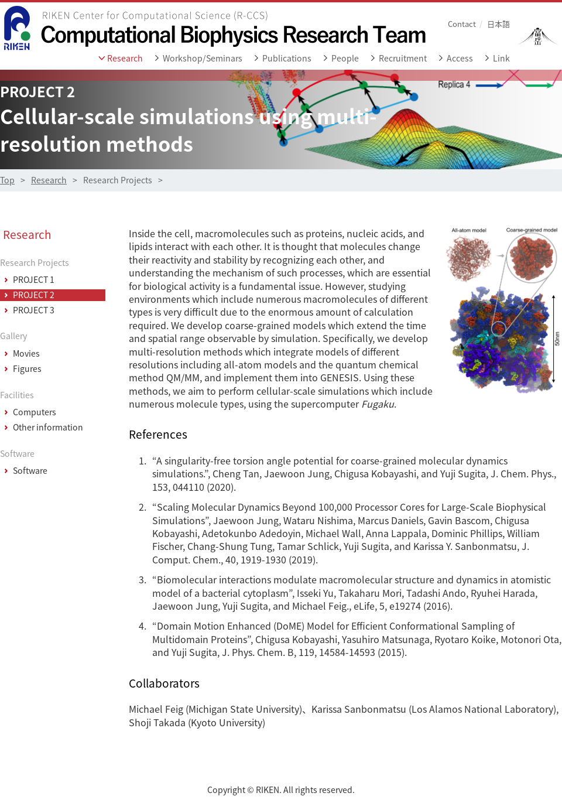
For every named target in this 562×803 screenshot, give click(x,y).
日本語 (498, 23)
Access (460, 58)
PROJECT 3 (33, 310)
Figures (27, 369)
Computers (34, 412)
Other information (48, 427)
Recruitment (403, 58)
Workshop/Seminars (202, 58)
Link (501, 58)
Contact (462, 23)
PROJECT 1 (33, 280)
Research (125, 58)
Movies (26, 354)
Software (30, 471)
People (345, 58)
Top (7, 180)
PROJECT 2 (33, 295)
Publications (286, 58)
